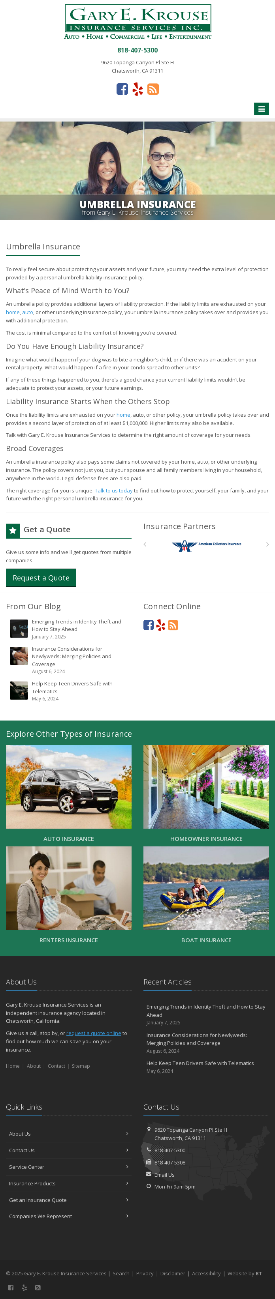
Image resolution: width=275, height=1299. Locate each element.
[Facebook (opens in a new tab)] (122, 89)
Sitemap (81, 1066)
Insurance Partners (179, 526)
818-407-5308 (169, 1162)
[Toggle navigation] (261, 109)
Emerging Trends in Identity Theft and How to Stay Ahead (69, 629)
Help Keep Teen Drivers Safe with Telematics (69, 691)
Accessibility (206, 1273)
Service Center (68, 1166)
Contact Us (68, 1150)
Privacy (145, 1273)
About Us (68, 1133)
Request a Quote (41, 577)
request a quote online (93, 1033)
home (13, 312)
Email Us (164, 1174)
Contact (56, 1066)
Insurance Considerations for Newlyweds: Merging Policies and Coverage (69, 660)
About (34, 1066)
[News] (153, 89)
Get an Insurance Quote (68, 1200)
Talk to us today (114, 490)
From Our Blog (33, 606)
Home (13, 1066)
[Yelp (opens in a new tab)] (137, 89)
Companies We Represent (68, 1216)
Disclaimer (172, 1273)
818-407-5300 (169, 1150)
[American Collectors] (206, 546)
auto (27, 312)
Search (121, 1273)
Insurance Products (68, 1183)
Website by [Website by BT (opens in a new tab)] (245, 1273)
